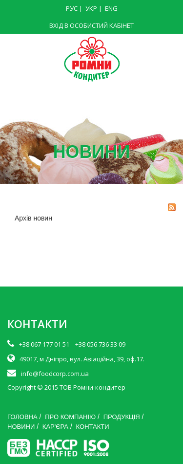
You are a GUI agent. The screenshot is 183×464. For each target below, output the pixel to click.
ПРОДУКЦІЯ (121, 416)
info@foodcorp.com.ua (55, 373)
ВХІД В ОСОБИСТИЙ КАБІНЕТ (91, 25)
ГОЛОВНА (22, 416)
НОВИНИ (21, 426)
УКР (91, 8)
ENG (111, 8)
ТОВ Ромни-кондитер (92, 387)
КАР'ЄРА (55, 426)
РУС (72, 8)
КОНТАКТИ (92, 426)
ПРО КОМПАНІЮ (70, 416)
